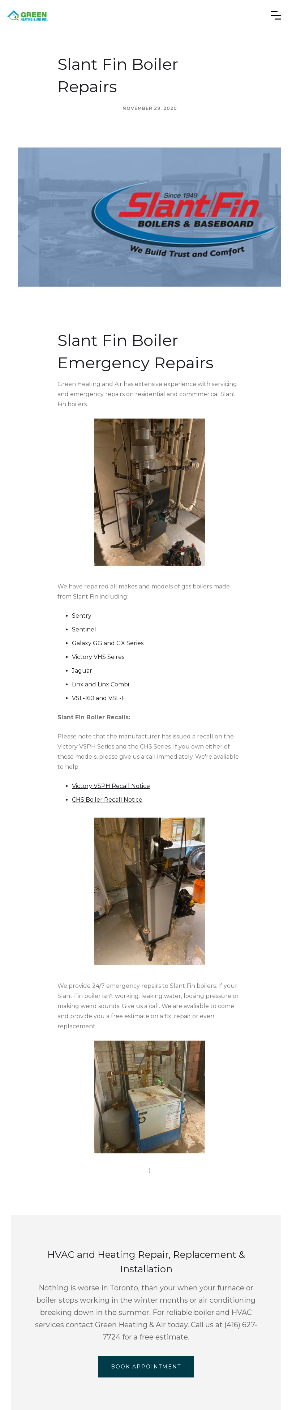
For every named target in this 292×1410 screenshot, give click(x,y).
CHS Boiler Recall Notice (107, 799)
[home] (32, 15)
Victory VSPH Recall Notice (111, 786)
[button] (276, 15)
